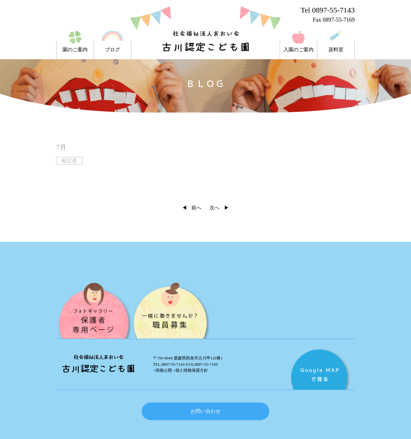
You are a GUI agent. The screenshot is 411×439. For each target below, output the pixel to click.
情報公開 (162, 370)
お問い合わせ (205, 411)
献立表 (69, 160)
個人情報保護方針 (190, 370)
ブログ (112, 49)
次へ (215, 207)
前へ (196, 207)
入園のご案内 (298, 49)
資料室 (335, 49)
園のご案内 (75, 49)
